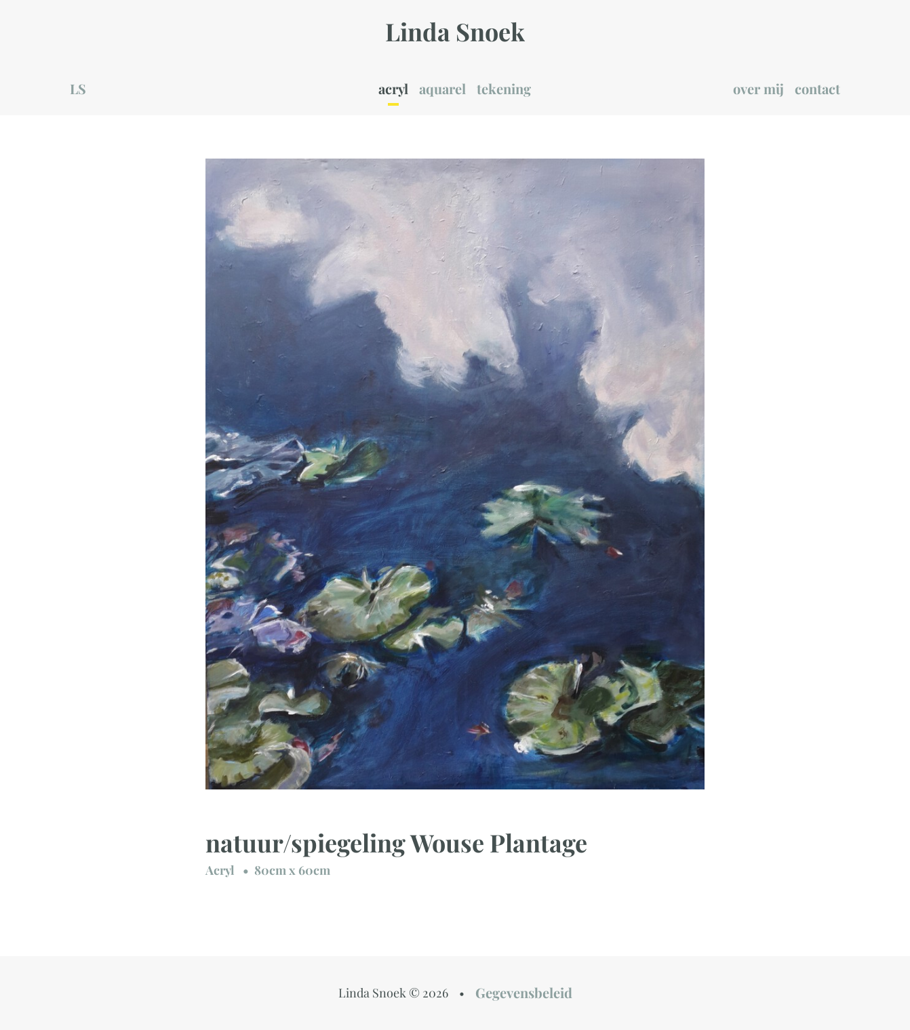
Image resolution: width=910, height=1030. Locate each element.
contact (817, 88)
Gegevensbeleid (523, 992)
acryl (393, 88)
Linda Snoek (455, 31)
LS (78, 88)
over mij (758, 88)
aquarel (442, 88)
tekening (504, 88)
